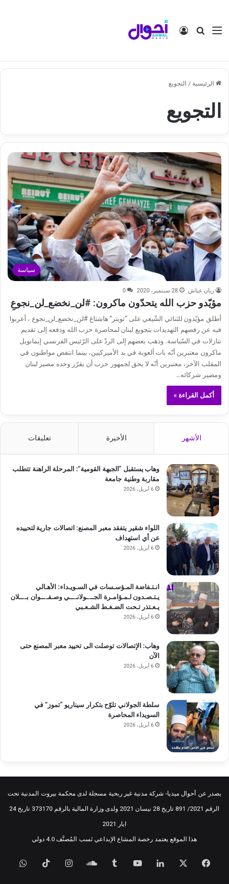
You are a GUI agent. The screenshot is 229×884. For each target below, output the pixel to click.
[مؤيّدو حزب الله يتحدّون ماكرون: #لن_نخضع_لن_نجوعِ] (114, 216)
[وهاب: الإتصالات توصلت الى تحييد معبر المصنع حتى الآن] (193, 667)
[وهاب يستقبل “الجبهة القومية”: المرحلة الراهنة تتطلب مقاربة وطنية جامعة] (193, 490)
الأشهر (191, 438)
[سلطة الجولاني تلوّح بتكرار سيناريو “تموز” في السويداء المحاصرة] (193, 726)
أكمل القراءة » (194, 395)
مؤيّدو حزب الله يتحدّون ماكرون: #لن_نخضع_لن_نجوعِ (115, 303)
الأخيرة (116, 438)
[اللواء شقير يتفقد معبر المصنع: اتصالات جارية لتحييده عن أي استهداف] (193, 549)
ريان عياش (201, 290)
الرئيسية (206, 83)
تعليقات (39, 438)
